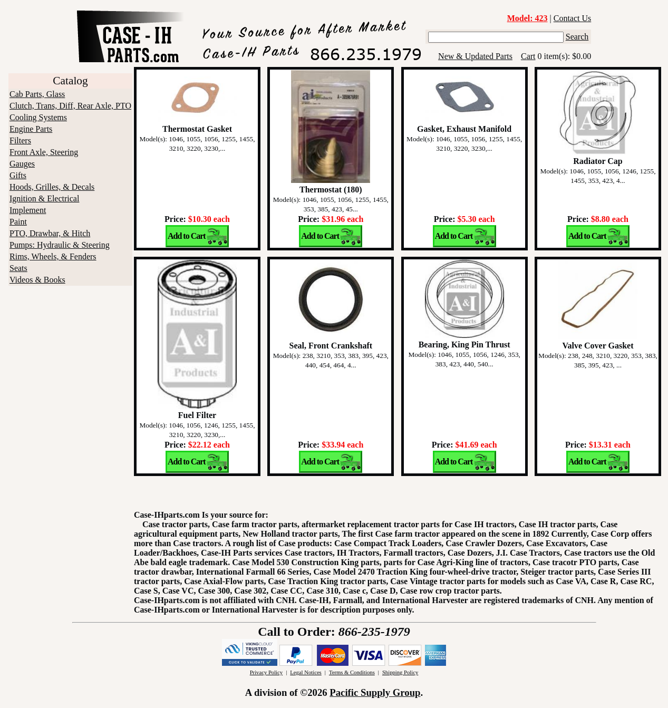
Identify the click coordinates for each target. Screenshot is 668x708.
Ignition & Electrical (44, 198)
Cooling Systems (38, 117)
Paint (18, 221)
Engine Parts (30, 128)
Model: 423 (527, 18)
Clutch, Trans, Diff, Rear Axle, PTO (70, 105)
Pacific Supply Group (375, 692)
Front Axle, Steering (43, 152)
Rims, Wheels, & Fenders (52, 256)
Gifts (17, 175)
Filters (20, 140)
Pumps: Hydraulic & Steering (59, 244)
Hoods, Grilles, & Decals (51, 186)
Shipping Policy (400, 672)
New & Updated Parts (475, 56)
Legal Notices (305, 672)
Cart (528, 56)
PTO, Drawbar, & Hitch (49, 233)
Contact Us (573, 18)
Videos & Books (37, 279)
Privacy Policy (266, 672)
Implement (27, 210)
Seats (18, 268)
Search (577, 36)
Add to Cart (187, 235)
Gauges (22, 163)
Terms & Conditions (352, 672)
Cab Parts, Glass (37, 94)
